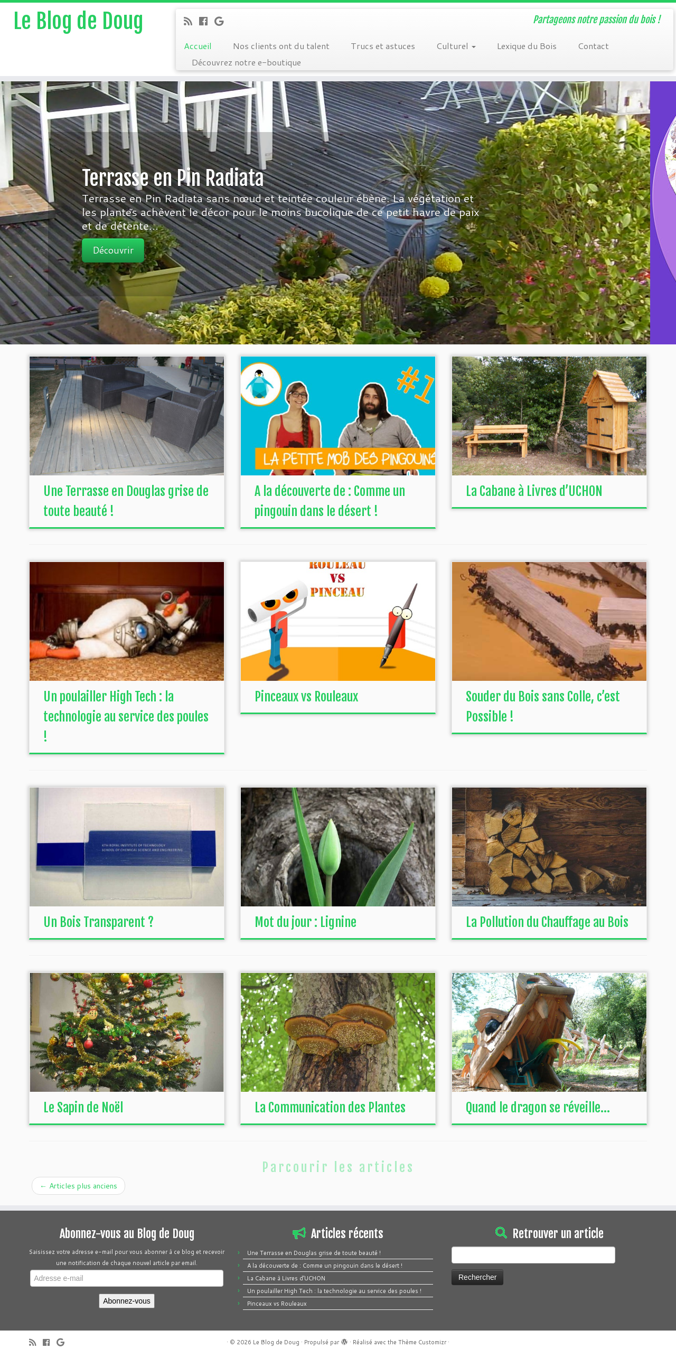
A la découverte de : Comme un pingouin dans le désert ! (324, 1265)
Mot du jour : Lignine (305, 922)
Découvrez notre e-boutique (246, 62)
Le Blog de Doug (78, 21)
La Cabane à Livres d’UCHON (534, 491)
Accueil (198, 46)
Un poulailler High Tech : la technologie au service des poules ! (126, 717)
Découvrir (139, 250)
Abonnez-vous (127, 1301)
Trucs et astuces (383, 46)
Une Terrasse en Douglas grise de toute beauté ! (314, 1253)
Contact (593, 46)
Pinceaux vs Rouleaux (306, 697)
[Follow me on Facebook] (206, 21)
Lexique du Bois (527, 46)
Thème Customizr (422, 1342)
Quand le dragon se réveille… (538, 1108)
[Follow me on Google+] (222, 21)
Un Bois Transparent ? (98, 922)
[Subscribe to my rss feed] (191, 21)
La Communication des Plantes (330, 1108)
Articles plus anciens (78, 1186)
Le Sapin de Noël (83, 1108)
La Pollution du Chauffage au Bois (547, 922)
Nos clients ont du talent (281, 46)
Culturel (456, 46)
